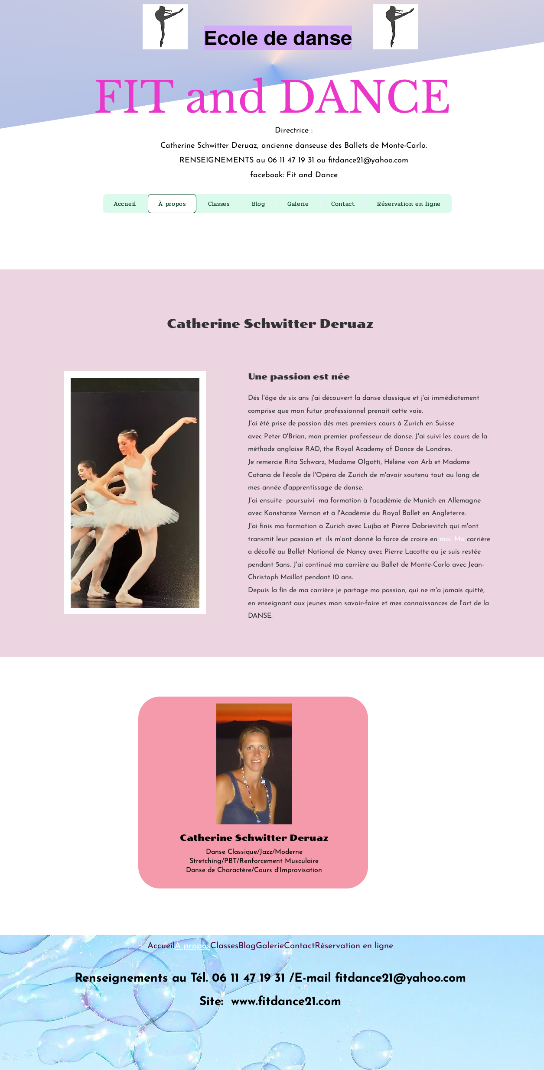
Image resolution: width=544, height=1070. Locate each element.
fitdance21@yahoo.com (368, 160)
